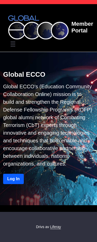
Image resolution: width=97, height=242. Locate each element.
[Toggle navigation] (13, 44)
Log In (13, 179)
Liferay (55, 227)
